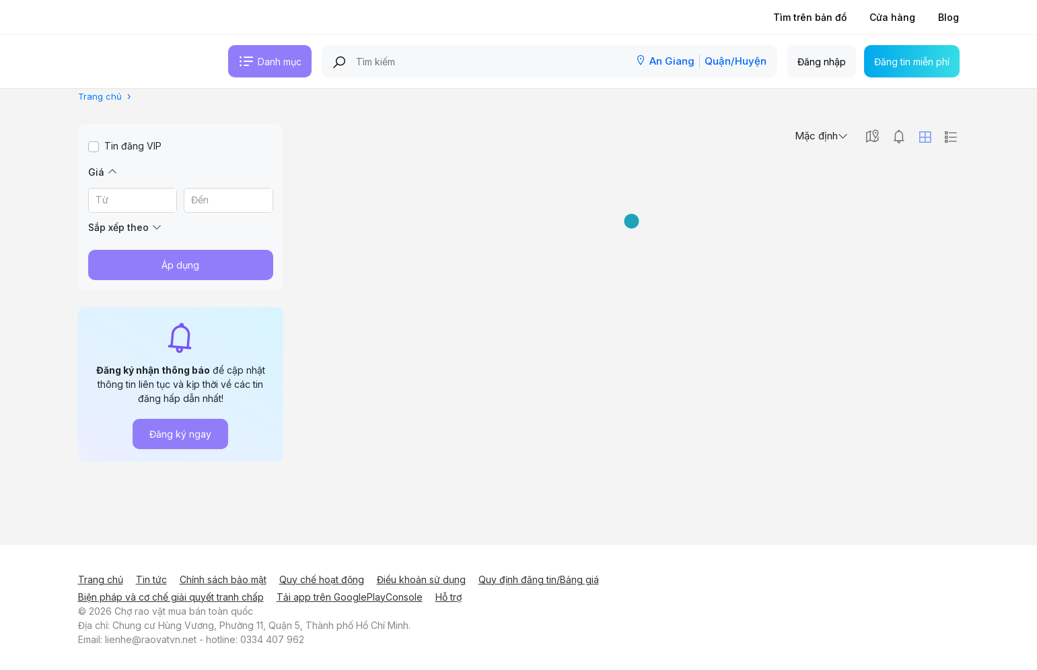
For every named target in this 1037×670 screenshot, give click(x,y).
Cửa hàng (892, 17)
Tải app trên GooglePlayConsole (350, 597)
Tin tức (151, 579)
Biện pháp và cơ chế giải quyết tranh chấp (171, 597)
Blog (948, 17)
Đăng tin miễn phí (912, 61)
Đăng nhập (821, 61)
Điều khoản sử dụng (421, 579)
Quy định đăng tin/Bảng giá (538, 579)
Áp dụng (180, 265)
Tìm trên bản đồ (810, 17)
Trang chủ (100, 579)
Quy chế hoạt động (321, 579)
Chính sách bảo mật (223, 579)
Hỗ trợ (448, 597)
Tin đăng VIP (133, 146)
